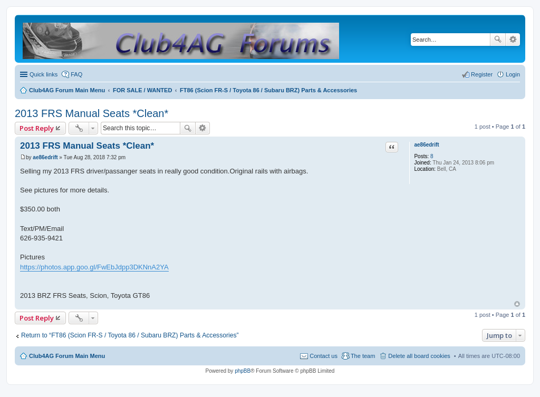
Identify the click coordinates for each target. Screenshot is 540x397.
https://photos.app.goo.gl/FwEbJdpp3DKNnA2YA (94, 267)
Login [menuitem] (513, 74)
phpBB (242, 371)
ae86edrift (426, 145)
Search (498, 39)
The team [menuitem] (363, 356)
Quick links (43, 74)
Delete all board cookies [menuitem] (419, 356)
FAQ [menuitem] (76, 74)
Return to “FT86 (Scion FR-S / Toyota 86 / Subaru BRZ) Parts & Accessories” (129, 335)
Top (517, 304)
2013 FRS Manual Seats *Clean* (91, 113)
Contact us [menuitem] (324, 356)
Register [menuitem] (482, 74)
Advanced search (513, 39)
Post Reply (37, 128)
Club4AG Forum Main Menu (67, 356)
